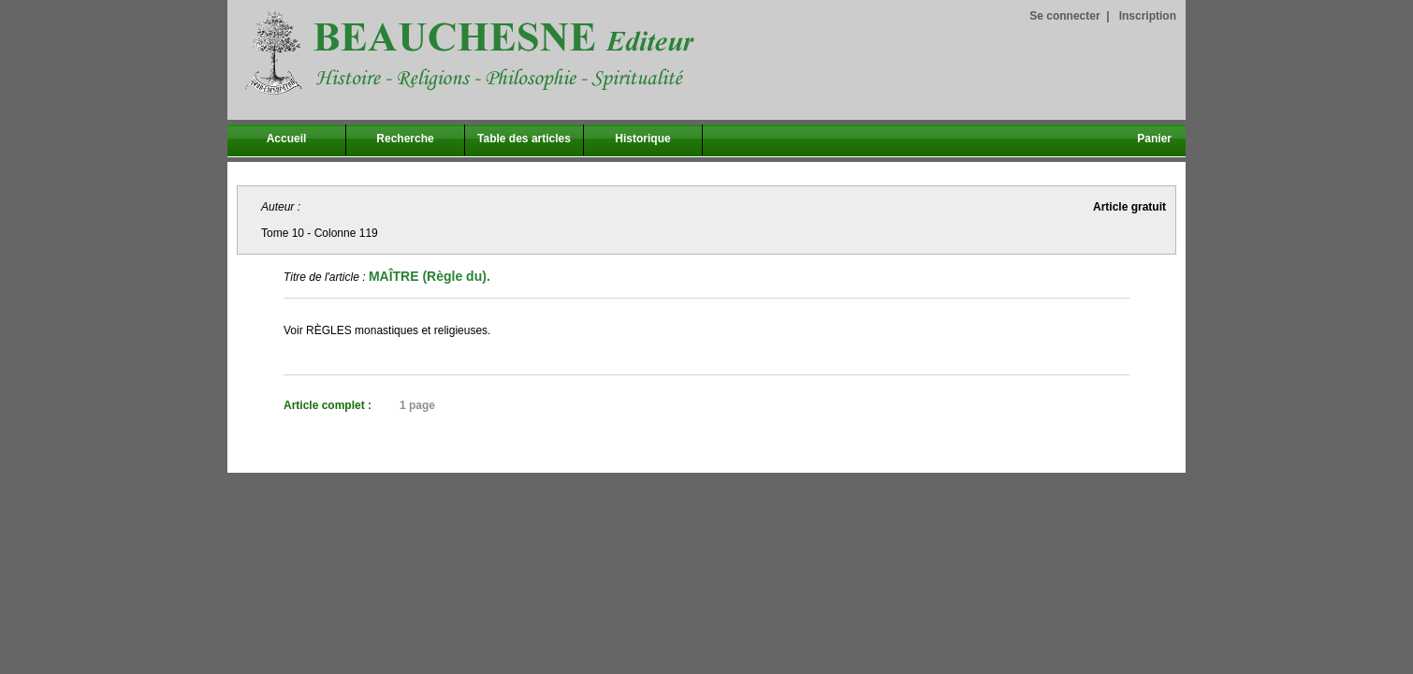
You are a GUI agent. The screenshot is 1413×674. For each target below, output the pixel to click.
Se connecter (1064, 15)
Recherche (404, 138)
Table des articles (524, 138)
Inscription (1147, 15)
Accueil (287, 138)
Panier (1154, 138)
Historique (642, 138)
